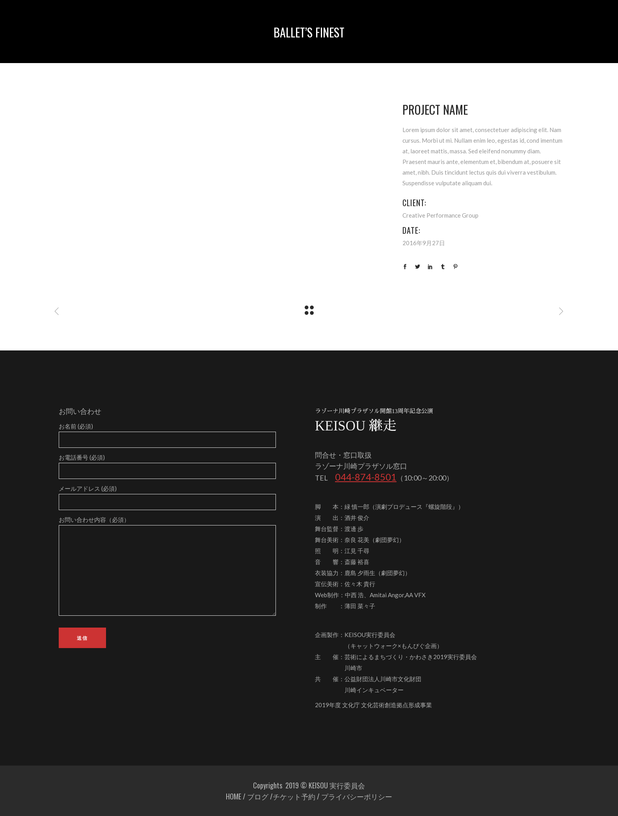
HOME (233, 796)
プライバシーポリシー (356, 796)
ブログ (257, 796)
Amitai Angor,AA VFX (398, 594)
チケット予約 (294, 796)
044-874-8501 (365, 477)
